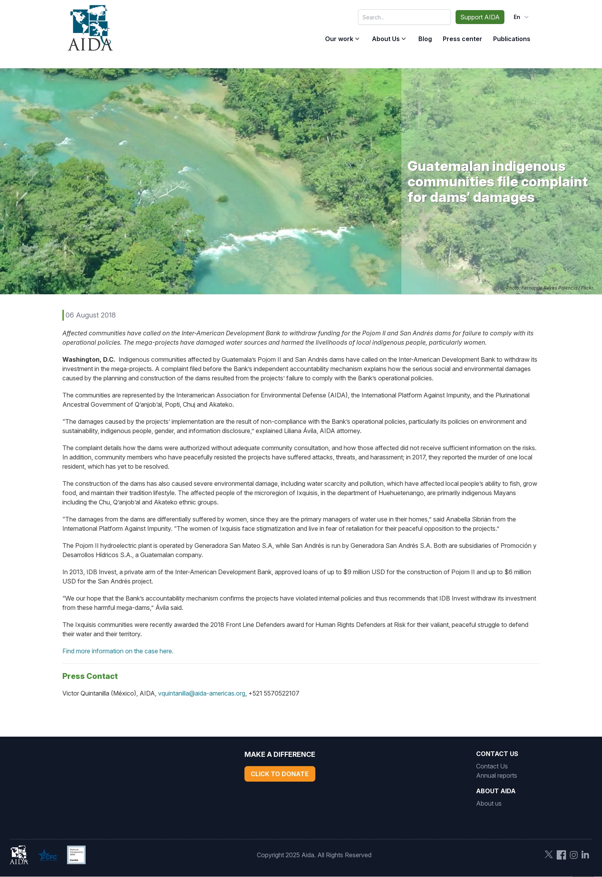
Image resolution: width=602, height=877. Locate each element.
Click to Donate (280, 774)
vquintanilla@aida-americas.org (201, 693)
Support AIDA (480, 17)
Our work (339, 39)
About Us (386, 39)
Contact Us (492, 766)
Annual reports (496, 775)
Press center (462, 39)
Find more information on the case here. (118, 651)
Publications (511, 39)
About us (489, 803)
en (522, 17)
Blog (425, 39)
